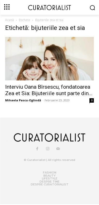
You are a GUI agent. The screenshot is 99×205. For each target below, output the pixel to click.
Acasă (9, 20)
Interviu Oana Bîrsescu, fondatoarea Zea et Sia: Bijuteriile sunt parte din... (49, 90)
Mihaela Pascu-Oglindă (23, 100)
